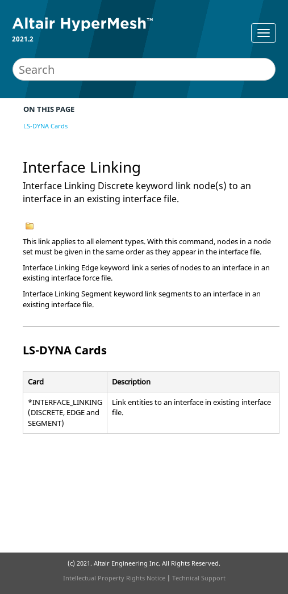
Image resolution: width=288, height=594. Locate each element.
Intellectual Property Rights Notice (114, 578)
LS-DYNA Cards (45, 126)
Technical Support (199, 578)
